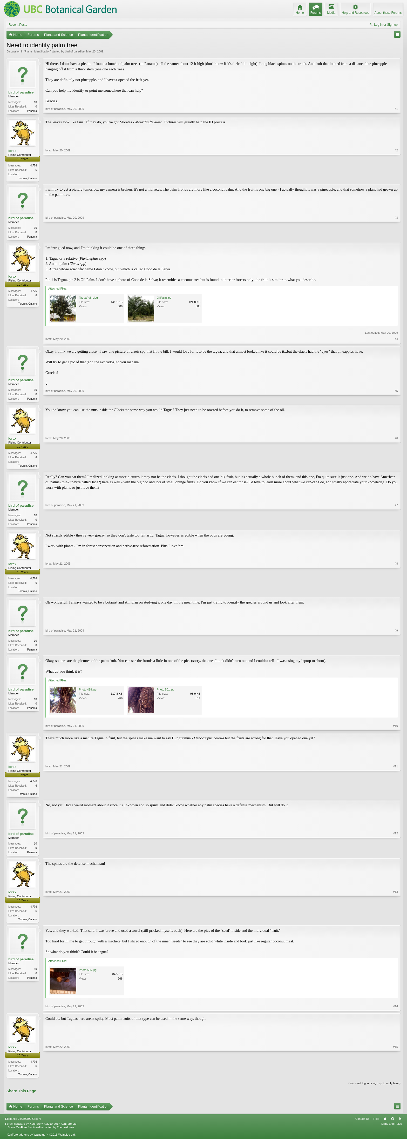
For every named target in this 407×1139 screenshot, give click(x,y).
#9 (396, 652)
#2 (396, 177)
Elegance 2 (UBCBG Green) (23, 1124)
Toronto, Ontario (27, 178)
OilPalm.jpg (164, 299)
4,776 (33, 166)
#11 (395, 797)
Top (392, 1125)
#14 (395, 1012)
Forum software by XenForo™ (41, 1129)
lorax (12, 151)
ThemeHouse (65, 1133)
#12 (395, 856)
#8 (396, 593)
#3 (396, 236)
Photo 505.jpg (88, 975)
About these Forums (388, 13)
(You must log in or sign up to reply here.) (374, 1089)
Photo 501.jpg (165, 693)
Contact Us (362, 1124)
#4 (396, 340)
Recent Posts (18, 24)
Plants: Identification (37, 51)
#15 (395, 1079)
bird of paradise (75, 51)
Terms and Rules (391, 1129)
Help (376, 1124)
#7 (396, 526)
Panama (32, 111)
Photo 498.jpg (88, 693)
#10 (395, 730)
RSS (400, 1125)
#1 (396, 110)
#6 (396, 467)
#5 (396, 399)
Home (385, 1125)
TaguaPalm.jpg (88, 299)
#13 (395, 924)
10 (35, 102)
